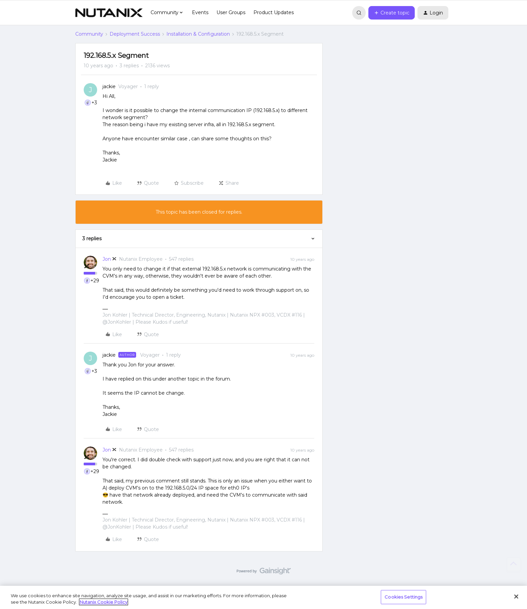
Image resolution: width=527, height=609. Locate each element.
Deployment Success (135, 34)
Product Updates (273, 12)
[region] (263, 597)
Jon (107, 259)
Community (89, 34)
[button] (391, 13)
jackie (109, 86)
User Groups (230, 12)
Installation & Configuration (198, 34)
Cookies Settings (403, 597)
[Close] (516, 596)
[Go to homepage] (109, 13)
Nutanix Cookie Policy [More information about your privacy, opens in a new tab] (103, 602)
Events (200, 12)
